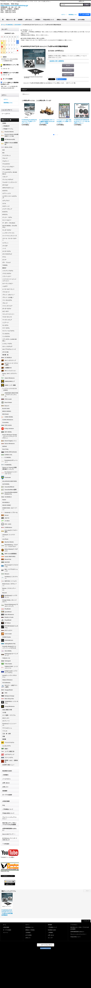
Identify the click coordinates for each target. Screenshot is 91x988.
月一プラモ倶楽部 (7, 794)
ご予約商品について (7, 809)
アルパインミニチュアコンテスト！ (9, 818)
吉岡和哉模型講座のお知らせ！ (9, 829)
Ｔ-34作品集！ (6, 844)
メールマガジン (6, 779)
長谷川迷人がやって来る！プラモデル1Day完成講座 (9, 823)
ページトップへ (87, 920)
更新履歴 (4, 791)
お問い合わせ (6, 783)
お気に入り (5, 787)
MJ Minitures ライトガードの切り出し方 (9, 839)
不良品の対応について (8, 813)
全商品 (4, 123)
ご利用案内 (5, 775)
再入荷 (68, 65)
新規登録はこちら (73, 14)
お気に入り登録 (68, 74)
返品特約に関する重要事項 (57, 61)
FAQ (3, 805)
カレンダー (50, 937)
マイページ (5, 932)
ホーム (4, 924)
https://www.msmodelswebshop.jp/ (14, 5)
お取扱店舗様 (6, 801)
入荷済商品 (28, 932)
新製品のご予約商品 (30, 929)
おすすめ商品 (28, 935)
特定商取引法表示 (7, 771)
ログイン (63, 14)
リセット (87, 890)
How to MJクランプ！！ (8, 834)
